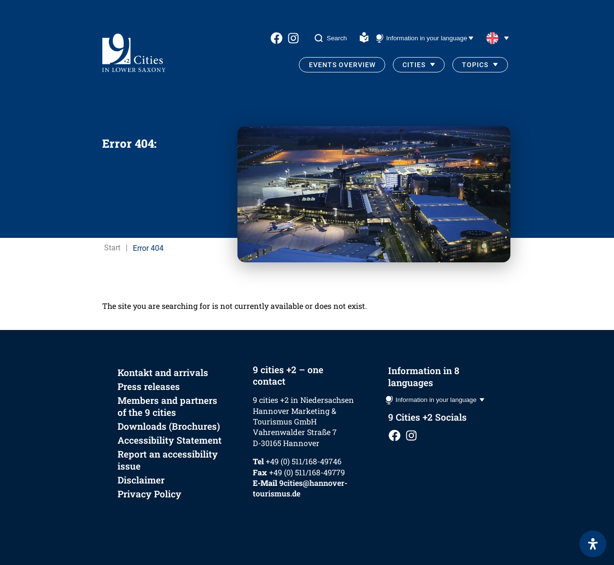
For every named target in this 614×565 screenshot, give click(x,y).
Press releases (149, 386)
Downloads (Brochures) (169, 426)
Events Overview (342, 65)
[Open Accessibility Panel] (592, 543)
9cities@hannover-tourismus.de (300, 488)
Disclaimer (141, 480)
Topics (475, 65)
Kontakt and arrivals (163, 372)
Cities (413, 65)
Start (112, 247)
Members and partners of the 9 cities (167, 406)
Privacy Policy (149, 494)
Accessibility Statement (170, 440)
